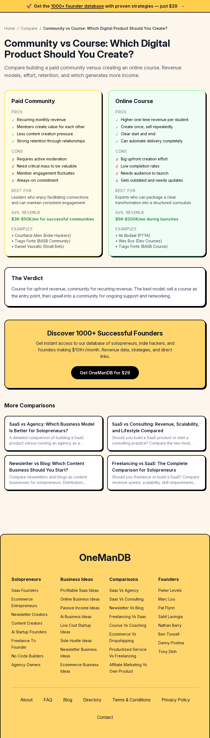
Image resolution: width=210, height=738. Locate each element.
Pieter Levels (170, 590)
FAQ (47, 699)
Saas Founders (24, 590)
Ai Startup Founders (29, 632)
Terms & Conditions (131, 699)
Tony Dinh (167, 651)
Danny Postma (171, 642)
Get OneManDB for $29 (105, 372)
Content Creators (26, 623)
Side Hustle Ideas (76, 640)
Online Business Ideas (80, 599)
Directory (92, 699)
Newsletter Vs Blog (126, 607)
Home (9, 28)
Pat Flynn (166, 607)
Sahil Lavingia (170, 616)
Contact (105, 717)
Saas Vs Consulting (126, 599)
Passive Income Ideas (80, 607)
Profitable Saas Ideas (79, 590)
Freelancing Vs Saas (127, 616)
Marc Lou (166, 599)
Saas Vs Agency (124, 590)
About (26, 699)
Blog (67, 699)
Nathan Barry (170, 625)
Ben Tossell (168, 634)
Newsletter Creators (29, 614)
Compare (29, 28)
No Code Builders (27, 656)
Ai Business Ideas (76, 616)
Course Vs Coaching (127, 625)
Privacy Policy (176, 699)
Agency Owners (25, 664)
